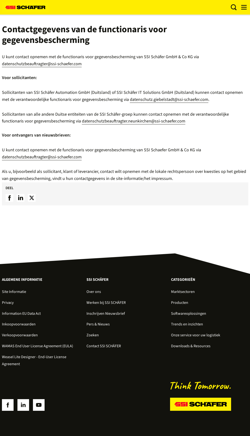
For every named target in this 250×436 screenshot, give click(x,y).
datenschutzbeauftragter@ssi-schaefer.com (42, 64)
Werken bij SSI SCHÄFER (106, 302)
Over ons (93, 291)
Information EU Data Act (21, 313)
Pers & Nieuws (98, 324)
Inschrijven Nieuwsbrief (105, 313)
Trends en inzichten (187, 324)
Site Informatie (14, 291)
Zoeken (92, 335)
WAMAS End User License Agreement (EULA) (37, 346)
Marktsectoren (183, 291)
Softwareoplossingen (188, 313)
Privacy (8, 302)
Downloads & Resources (191, 346)
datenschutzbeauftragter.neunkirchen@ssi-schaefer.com (133, 121)
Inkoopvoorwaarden (19, 324)
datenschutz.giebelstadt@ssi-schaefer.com (169, 100)
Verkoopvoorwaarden (20, 335)
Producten (179, 302)
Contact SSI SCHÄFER (103, 346)
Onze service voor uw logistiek (195, 335)
